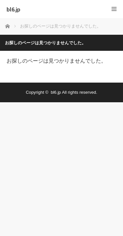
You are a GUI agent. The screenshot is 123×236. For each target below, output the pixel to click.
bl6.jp (13, 9)
